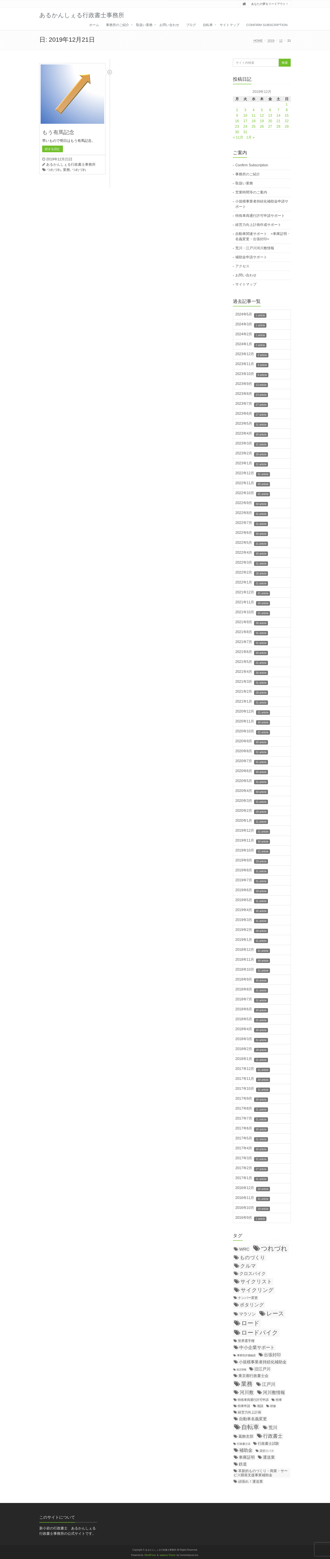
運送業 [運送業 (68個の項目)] (269, 1457)
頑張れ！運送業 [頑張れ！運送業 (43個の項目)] (250, 1481)
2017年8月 (251, 1109)
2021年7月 (251, 642)
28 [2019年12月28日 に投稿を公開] (278, 126)
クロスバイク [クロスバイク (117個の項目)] (252, 1273)
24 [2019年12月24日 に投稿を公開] (245, 126)
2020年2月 (251, 811)
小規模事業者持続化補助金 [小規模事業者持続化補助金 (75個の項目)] (263, 1362)
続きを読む (52, 149)
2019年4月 (251, 910)
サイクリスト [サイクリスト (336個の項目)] (256, 1281)
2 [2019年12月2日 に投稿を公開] (237, 110)
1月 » (250, 137)
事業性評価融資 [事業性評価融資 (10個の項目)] (246, 1355)
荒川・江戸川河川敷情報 (254, 248)
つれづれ (54, 170)
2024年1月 (250, 344)
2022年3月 (251, 563)
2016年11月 (252, 1198)
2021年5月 (251, 662)
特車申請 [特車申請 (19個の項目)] (244, 1406)
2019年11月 (252, 841)
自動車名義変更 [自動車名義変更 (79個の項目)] (253, 1418)
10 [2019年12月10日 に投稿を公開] (245, 115)
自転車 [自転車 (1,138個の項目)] (250, 1427)
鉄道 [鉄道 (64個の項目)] (243, 1464)
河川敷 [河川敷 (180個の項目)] (247, 1392)
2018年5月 (251, 1019)
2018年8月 (251, 990)
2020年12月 (252, 712)
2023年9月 (251, 384)
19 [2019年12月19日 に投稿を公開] (262, 121)
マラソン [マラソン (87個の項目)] (247, 1314)
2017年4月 (251, 1149)
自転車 (208, 25)
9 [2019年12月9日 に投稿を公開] (237, 115)
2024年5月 (250, 315)
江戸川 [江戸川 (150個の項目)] (268, 1384)
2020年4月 (251, 791)
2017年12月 (252, 1069)
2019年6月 (251, 890)
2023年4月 (251, 434)
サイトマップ (229, 25)
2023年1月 (251, 464)
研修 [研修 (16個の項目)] (273, 1406)
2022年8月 (251, 513)
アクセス (242, 266)
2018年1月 (251, 1059)
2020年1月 (251, 821)
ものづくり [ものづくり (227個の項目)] (252, 1257)
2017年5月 (251, 1139)
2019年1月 (251, 940)
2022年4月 (251, 553)
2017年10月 (252, 1089)
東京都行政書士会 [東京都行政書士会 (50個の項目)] (253, 1376)
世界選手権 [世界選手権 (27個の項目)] (246, 1341)
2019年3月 (251, 920)
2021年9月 (251, 622)
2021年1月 (251, 702)
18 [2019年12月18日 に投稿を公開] (254, 121)
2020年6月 (251, 771)
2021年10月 (252, 612)
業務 (66, 170)
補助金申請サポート (251, 257)
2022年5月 (251, 543)
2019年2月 (251, 930)
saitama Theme (167, 1555)
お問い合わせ (169, 25)
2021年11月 (252, 603)
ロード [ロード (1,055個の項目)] (250, 1323)
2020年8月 (251, 751)
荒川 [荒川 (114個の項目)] (272, 1427)
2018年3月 (251, 1039)
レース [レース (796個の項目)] (275, 1313)
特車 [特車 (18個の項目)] (279, 1399)
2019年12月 (252, 831)
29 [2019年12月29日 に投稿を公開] (287, 126)
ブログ (191, 25)
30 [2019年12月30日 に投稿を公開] (237, 132)
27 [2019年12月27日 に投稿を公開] (270, 126)
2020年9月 (251, 742)
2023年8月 (251, 394)
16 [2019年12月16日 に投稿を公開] (237, 121)
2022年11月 (252, 483)
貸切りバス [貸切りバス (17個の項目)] (267, 1450)
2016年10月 (252, 1208)
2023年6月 (251, 414)
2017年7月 (251, 1119)
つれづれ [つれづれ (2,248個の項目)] (274, 1248)
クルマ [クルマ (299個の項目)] (248, 1266)
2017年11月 (252, 1079)
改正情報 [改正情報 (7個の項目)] (241, 1369)
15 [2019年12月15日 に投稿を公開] (287, 115)
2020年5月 (251, 781)
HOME (258, 40)
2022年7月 (251, 523)
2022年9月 (251, 503)
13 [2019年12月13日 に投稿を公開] (270, 115)
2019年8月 (251, 871)
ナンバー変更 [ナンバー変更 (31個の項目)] (248, 1298)
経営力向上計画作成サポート (258, 225)
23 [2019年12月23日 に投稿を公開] (237, 126)
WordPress (150, 1555)
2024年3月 (250, 325)
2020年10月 (252, 732)
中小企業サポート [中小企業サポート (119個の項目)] (257, 1347)
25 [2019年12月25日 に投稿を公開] (254, 126)
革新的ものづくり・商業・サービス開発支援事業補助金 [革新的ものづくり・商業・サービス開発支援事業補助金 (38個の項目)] (261, 1473)
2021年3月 (251, 682)
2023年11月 (251, 364)
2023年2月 (251, 454)
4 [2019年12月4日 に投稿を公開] (254, 110)
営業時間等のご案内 (251, 192)
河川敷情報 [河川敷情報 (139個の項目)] (274, 1392)
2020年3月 (251, 801)
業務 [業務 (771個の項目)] (247, 1384)
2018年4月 (251, 1029)
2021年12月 (252, 593)
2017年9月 (251, 1099)
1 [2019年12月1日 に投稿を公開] (287, 104)
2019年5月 (251, 900)
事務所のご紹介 (117, 25)
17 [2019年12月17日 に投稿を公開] (245, 121)
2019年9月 (251, 861)
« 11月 (238, 137)
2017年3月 (251, 1158)
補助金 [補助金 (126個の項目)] (246, 1450)
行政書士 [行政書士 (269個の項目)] (273, 1436)
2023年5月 (251, 424)
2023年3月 (251, 444)
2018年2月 (251, 1049)
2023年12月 (251, 354)
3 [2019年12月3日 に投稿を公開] (245, 110)
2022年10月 (252, 493)
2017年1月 (251, 1178)
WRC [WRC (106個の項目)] (244, 1249)
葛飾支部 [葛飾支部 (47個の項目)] (245, 1436)
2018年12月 (252, 950)
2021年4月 (251, 672)
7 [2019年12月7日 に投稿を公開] (278, 110)
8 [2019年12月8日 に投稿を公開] (287, 110)
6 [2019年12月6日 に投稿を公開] (270, 110)
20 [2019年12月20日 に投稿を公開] (270, 121)
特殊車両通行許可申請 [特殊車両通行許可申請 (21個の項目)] (253, 1399)
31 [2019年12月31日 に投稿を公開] (245, 132)
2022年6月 (251, 533)
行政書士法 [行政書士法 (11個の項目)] (243, 1443)
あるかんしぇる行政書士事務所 (71, 164)
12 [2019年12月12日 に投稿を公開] (262, 115)
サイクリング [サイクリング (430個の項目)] (257, 1290)
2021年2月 (251, 692)
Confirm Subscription (267, 25)
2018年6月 (251, 1010)
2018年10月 (252, 970)
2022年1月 (251, 583)
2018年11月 (252, 960)
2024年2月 (250, 335)
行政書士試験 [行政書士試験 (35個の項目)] (268, 1443)
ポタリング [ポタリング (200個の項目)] (252, 1305)
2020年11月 (252, 722)
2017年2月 (251, 1168)
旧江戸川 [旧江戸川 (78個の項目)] (262, 1369)
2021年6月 (251, 652)
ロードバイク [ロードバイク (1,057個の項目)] (259, 1332)
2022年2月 (251, 573)
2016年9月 (250, 1218)
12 (281, 40)
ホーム (94, 25)
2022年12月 (252, 474)
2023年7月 (251, 404)
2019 (271, 40)
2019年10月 (252, 851)
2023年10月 (251, 374)
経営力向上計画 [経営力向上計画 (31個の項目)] (249, 1412)
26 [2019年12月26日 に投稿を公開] (262, 126)
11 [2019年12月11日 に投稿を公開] (254, 115)
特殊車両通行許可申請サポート (260, 216)
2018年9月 (251, 980)
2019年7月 (251, 881)
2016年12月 (252, 1188)
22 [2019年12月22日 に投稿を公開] (287, 121)
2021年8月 (251, 632)
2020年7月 (251, 761)
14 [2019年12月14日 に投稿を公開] (278, 115)
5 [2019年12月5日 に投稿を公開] (262, 110)
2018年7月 (251, 1000)
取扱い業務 (144, 25)
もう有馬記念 (58, 132)
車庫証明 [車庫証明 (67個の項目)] (247, 1457)
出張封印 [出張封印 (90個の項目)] (272, 1355)
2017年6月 (251, 1129)
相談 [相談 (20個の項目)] (260, 1406)
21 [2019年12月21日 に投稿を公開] (278, 121)
